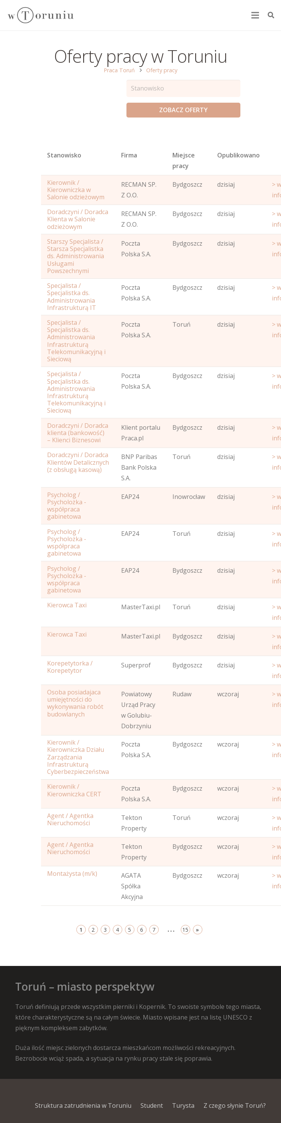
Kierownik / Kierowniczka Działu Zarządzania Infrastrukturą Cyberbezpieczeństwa (78, 757)
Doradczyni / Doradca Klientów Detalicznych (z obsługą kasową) (78, 462)
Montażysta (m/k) (72, 873)
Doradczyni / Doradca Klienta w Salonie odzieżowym (77, 219)
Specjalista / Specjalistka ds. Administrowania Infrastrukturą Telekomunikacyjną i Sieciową (76, 340)
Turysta (183, 1105)
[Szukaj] (271, 15)
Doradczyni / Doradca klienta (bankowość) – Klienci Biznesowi (77, 432)
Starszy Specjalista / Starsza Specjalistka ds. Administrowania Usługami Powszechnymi (75, 256)
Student (151, 1105)
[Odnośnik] (40, 15)
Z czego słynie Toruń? (235, 1105)
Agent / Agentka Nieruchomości (70, 819)
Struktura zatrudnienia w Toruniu (83, 1105)
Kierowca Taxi (67, 605)
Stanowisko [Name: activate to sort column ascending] (64, 155)
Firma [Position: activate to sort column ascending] (129, 155)
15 (185, 929)
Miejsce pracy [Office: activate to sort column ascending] (183, 160)
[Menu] (255, 15)
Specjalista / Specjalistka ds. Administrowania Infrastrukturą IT (71, 296)
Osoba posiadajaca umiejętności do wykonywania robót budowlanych (75, 703)
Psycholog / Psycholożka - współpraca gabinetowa (66, 506)
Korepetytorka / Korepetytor (70, 667)
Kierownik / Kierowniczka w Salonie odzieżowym (75, 189)
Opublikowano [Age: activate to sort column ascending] (238, 155)
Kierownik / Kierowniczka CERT (74, 790)
